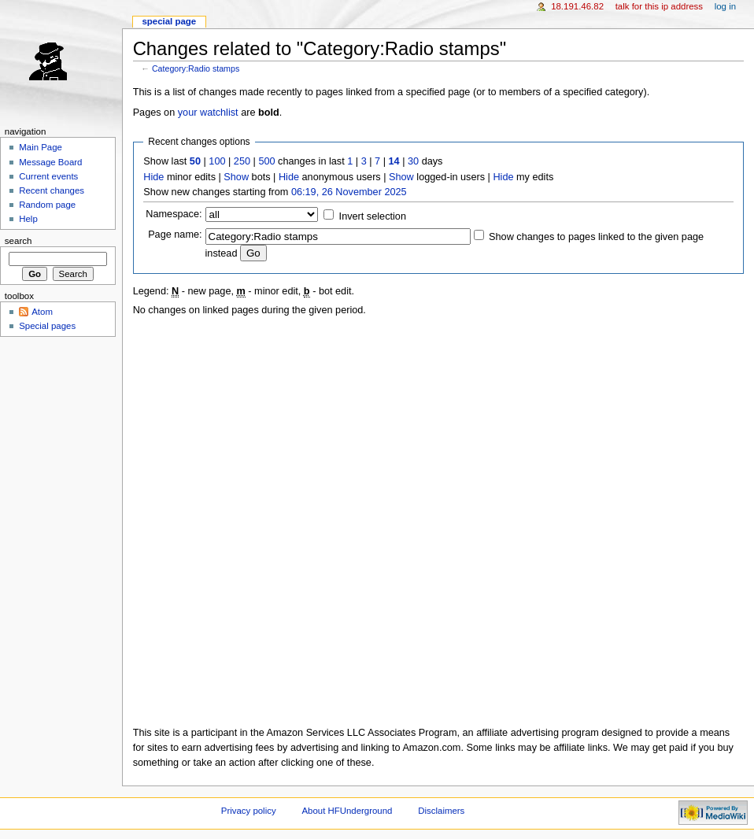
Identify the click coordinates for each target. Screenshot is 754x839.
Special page (169, 21)
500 (266, 161)
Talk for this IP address (659, 6)
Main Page (40, 147)
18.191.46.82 (577, 6)
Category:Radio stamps (195, 68)
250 (242, 161)
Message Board (50, 162)
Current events (48, 176)
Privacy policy (248, 810)
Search (18, 241)
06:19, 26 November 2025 (349, 192)
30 (413, 161)
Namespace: (173, 214)
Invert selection (372, 216)
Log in (725, 6)
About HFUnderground (347, 810)
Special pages (47, 326)
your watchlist (208, 112)
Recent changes (51, 190)
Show (236, 177)
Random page (47, 204)
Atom (42, 311)
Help (28, 219)
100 (217, 161)
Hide (153, 177)
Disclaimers (441, 810)
